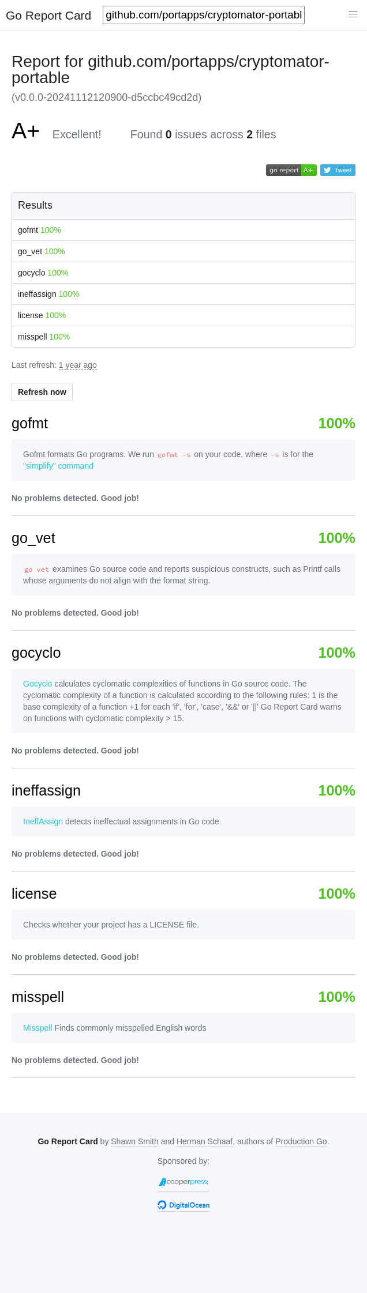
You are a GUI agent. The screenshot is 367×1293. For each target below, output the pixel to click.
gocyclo (43, 272)
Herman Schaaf (205, 1141)
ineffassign (48, 294)
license (42, 315)
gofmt (39, 230)
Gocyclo (38, 683)
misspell (44, 336)
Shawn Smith (134, 1141)
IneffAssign (43, 821)
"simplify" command (58, 465)
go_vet (41, 251)
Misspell (38, 1027)
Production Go (301, 1141)
